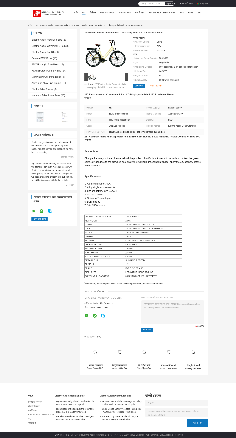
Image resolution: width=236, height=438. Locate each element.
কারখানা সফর (125, 12)
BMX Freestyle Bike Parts (45, 64)
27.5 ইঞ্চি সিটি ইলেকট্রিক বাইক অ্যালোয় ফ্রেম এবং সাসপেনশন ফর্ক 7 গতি (144, 367)
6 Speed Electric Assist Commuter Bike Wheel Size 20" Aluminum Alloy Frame (168, 367)
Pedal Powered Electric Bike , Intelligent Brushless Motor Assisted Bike (75, 418)
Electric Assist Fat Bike (43, 52)
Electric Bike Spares (42, 89)
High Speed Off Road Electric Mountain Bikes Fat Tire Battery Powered (75, 410)
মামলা (190, 12)
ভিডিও (93, 12)
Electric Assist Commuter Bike (54, 25)
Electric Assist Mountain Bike (46, 39)
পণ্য (83, 12)
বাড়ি (76, 12)
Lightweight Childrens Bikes (46, 77)
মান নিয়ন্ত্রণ (139, 12)
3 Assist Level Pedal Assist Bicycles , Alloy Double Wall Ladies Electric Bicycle (121, 403)
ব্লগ (199, 12)
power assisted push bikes (129, 283)
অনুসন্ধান (169, 4)
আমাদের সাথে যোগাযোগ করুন (162, 12)
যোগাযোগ (139, 86)
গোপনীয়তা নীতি (62, 435)
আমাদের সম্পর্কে (107, 12)
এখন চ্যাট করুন (186, 3)
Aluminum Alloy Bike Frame (46, 83)
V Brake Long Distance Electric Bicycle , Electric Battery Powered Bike (120, 418)
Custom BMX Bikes (41, 58)
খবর (182, 12)
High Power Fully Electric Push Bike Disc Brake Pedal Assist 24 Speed (75, 403)
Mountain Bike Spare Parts (45, 95)
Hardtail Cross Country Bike (46, 70)
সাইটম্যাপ (32, 423)
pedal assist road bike (153, 283)
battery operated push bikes (103, 283)
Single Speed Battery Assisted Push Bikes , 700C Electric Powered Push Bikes (193, 367)
